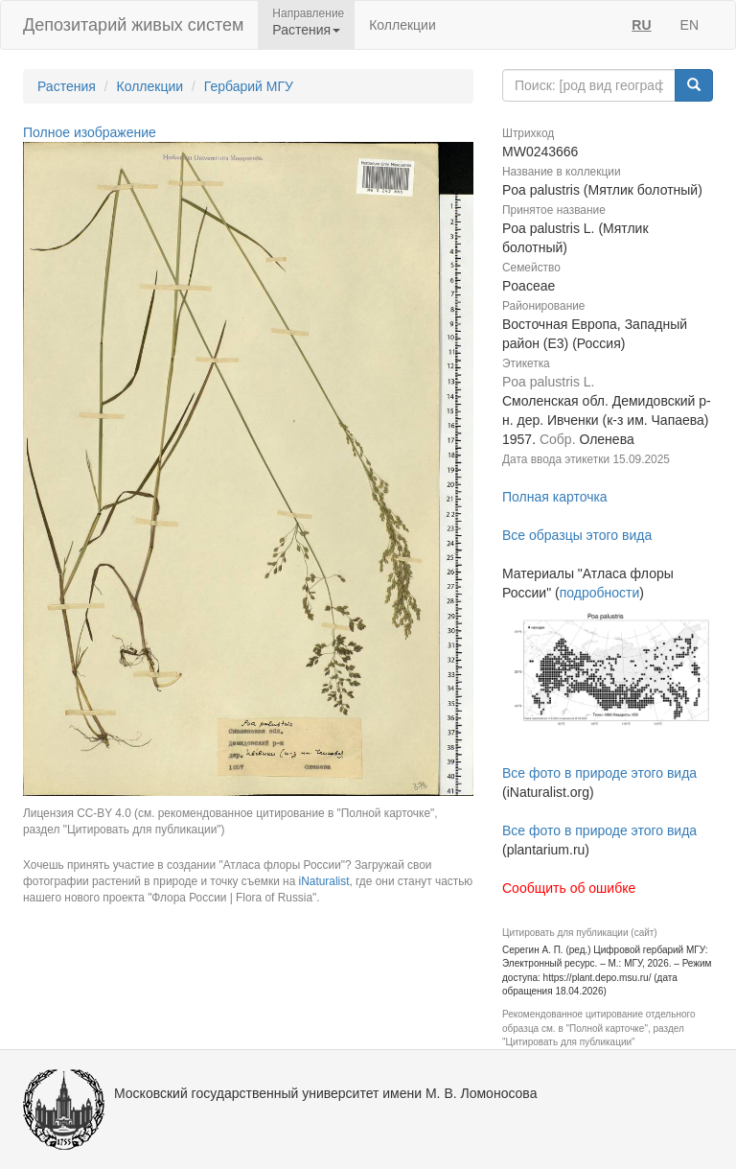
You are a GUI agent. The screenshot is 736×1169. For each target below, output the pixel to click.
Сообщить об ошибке (568, 888)
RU (641, 25)
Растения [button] (306, 29)
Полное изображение (89, 132)
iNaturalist (324, 881)
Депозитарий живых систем (133, 25)
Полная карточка (555, 496)
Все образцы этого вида (577, 535)
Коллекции (402, 25)
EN (689, 25)
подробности (600, 592)
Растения (66, 86)
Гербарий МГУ (248, 86)
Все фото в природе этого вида (599, 773)
